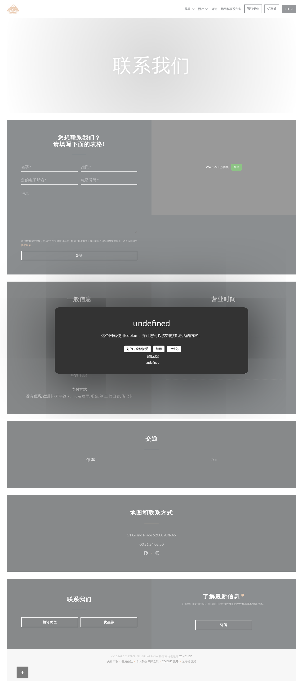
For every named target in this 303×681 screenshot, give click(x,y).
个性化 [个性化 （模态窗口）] (173, 349)
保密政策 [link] (153, 356)
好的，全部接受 (137, 349)
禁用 (159, 349)
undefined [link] (152, 362)
